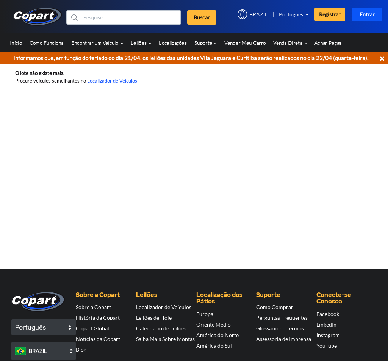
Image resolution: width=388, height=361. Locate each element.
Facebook (327, 314)
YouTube (326, 345)
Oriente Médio (213, 324)
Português (291, 14)
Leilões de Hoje (154, 317)
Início (16, 43)
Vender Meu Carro (245, 43)
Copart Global (92, 328)
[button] (74, 17)
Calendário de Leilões (161, 328)
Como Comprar (274, 307)
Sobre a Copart (93, 307)
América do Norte (217, 335)
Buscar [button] (202, 17)
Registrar (330, 14)
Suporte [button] (205, 43)
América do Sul (214, 345)
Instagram (328, 335)
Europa (204, 314)
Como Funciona (47, 43)
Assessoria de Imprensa (283, 339)
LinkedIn (326, 324)
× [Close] (382, 58)
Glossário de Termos (280, 328)
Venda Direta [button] (290, 43)
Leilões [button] (141, 43)
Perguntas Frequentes (282, 317)
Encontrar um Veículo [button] (97, 43)
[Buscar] (131, 17)
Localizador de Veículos (112, 81)
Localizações (173, 43)
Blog (81, 349)
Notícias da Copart (98, 339)
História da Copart (98, 317)
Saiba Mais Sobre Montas (165, 339)
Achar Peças (327, 43)
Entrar (367, 14)
